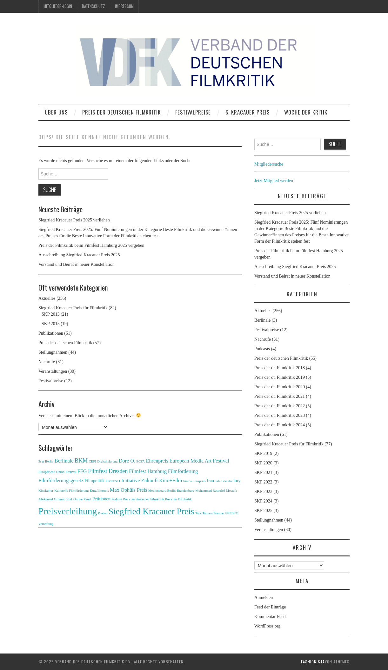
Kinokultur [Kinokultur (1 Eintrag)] (45, 490)
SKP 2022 (263, 482)
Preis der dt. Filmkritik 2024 (279, 425)
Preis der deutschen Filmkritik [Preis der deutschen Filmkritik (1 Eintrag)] (143, 499)
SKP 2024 (263, 501)
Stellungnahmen (52, 352)
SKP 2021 (263, 472)
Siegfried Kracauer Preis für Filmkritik (73, 307)
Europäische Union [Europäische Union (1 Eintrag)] (51, 472)
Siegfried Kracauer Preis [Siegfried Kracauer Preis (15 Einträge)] (151, 511)
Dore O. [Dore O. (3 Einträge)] (127, 461)
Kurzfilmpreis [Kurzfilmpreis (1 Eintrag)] (99, 490)
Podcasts (262, 348)
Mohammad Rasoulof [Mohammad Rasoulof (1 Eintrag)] (210, 490)
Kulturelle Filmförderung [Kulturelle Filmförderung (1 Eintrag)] (71, 490)
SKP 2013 (51, 314)
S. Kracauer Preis (247, 112)
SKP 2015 (51, 323)
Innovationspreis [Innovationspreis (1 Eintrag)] (194, 481)
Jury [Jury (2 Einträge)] (236, 480)
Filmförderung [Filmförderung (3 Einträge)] (183, 471)
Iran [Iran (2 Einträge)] (210, 480)
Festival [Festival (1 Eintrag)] (70, 472)
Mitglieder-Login (57, 6)
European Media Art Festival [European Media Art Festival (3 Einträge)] (199, 461)
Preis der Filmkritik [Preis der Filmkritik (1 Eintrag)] (178, 499)
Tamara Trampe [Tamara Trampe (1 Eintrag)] (213, 513)
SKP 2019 (263, 453)
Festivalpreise (193, 112)
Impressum (124, 6)
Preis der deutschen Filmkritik (121, 112)
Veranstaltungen (52, 371)
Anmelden (263, 597)
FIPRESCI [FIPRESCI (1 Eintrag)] (113, 481)
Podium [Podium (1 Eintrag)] (116, 499)
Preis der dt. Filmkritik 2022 (279, 406)
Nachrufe (46, 361)
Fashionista (313, 662)
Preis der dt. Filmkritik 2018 (279, 367)
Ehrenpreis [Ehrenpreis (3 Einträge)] (157, 461)
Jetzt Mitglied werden (273, 180)
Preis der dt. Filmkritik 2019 (279, 377)
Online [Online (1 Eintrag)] (78, 499)
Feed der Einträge (270, 607)
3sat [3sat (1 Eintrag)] (41, 461)
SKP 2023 (263, 491)
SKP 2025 (263, 510)
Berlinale (262, 320)
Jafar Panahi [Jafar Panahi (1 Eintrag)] (223, 481)
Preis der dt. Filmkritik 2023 (279, 415)
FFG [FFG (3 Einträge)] (82, 471)
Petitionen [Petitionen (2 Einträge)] (101, 498)
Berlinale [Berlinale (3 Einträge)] (64, 461)
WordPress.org (267, 626)
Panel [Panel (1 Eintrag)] (87, 499)
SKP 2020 (263, 463)
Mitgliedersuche (268, 164)
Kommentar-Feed (269, 616)
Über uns (56, 112)
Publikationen (50, 333)
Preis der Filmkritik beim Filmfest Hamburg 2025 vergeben (91, 245)
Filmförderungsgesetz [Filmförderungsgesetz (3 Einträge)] (61, 480)
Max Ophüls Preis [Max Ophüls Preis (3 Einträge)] (128, 490)
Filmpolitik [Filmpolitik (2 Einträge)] (94, 480)
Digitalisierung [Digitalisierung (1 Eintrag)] (107, 461)
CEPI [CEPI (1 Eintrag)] (92, 461)
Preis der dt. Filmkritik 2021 (279, 396)
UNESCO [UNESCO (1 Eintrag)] (231, 513)
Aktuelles (47, 298)
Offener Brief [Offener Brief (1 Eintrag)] (63, 499)
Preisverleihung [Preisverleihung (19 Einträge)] (67, 511)
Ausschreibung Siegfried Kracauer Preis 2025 (79, 255)
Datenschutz (93, 6)
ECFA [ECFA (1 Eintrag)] (141, 461)
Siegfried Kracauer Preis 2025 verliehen (74, 220)
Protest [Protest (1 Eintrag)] (103, 513)
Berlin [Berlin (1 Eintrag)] (49, 461)
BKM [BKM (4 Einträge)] (81, 460)
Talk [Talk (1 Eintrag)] (198, 513)
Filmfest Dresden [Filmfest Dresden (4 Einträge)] (108, 471)
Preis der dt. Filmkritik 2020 (279, 386)
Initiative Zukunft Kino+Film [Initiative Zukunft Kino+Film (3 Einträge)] (151, 480)
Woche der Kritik (305, 112)
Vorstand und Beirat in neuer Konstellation (76, 264)
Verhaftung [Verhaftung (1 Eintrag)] (45, 524)
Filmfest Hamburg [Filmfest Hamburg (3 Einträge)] (148, 471)
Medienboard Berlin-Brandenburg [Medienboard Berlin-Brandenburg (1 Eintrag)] (171, 490)
